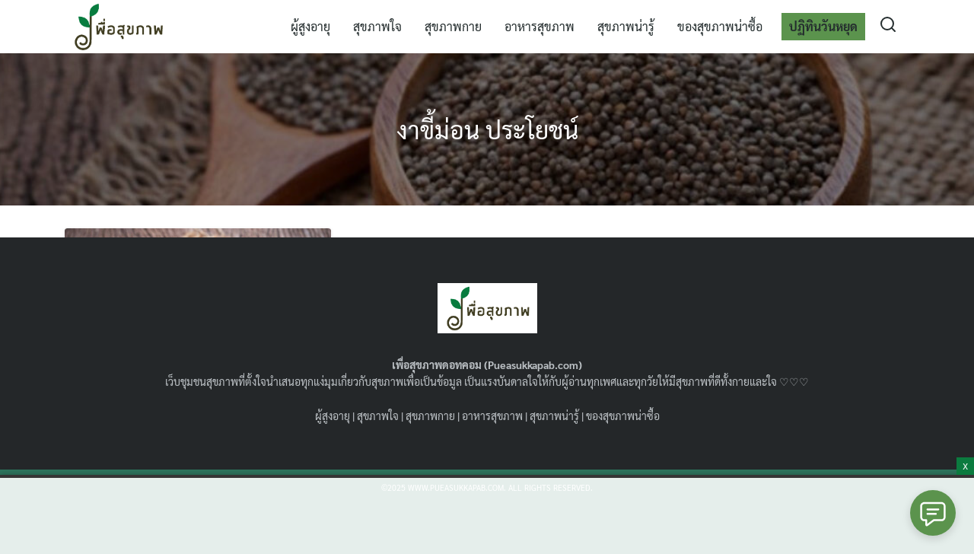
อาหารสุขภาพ (540, 26)
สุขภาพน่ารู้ (625, 26)
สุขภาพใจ (377, 26)
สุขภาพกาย (453, 26)
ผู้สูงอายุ (310, 26)
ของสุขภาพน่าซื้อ (719, 26)
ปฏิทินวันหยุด (823, 26)
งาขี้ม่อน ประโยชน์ (487, 129)
